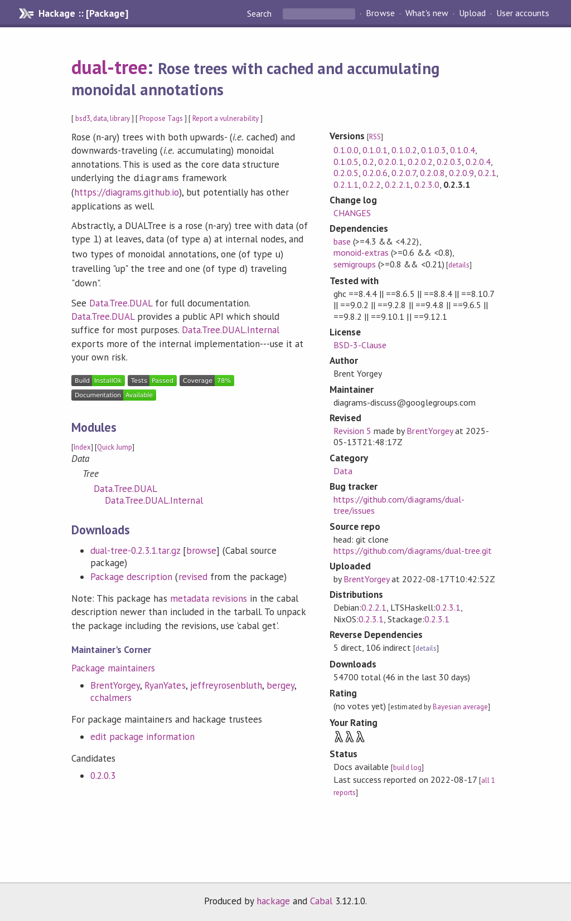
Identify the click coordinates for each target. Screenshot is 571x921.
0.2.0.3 (102, 771)
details (459, 265)
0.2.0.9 (461, 172)
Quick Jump (114, 442)
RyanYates (164, 681)
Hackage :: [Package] (83, 13)
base (342, 241)
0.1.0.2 (404, 149)
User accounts (522, 13)
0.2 (368, 161)
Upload (472, 13)
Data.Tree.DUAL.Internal (231, 325)
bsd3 (82, 118)
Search (260, 13)
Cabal (321, 901)
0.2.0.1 (390, 161)
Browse (380, 13)
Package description (131, 572)
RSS (375, 137)
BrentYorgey (115, 681)
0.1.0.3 (433, 149)
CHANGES (352, 212)
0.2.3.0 (426, 184)
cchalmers (111, 693)
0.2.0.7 (403, 172)
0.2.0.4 (478, 161)
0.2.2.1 (397, 184)
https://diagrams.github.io (126, 191)
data (100, 118)
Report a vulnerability (225, 118)
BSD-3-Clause (359, 344)
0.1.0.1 (375, 149)
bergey (280, 681)
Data (342, 470)
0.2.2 (371, 184)
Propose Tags (161, 118)
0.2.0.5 (346, 172)
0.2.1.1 (346, 184)
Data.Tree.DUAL (120, 299)
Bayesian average (460, 707)
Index (82, 442)
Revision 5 (352, 430)
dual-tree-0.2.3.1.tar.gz (135, 546)
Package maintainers (113, 663)
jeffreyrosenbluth (226, 681)
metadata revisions (208, 594)
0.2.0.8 (432, 172)
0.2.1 (487, 172)
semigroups (354, 264)
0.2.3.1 (448, 607)
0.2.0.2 (420, 161)
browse (201, 546)
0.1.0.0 (346, 149)
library (119, 118)
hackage (273, 901)
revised (192, 572)
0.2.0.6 (375, 172)
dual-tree (109, 67)
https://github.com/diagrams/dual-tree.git (412, 550)
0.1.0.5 (346, 161)
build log (407, 767)
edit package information (142, 732)
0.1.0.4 (462, 149)
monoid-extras (361, 252)
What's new (426, 13)
